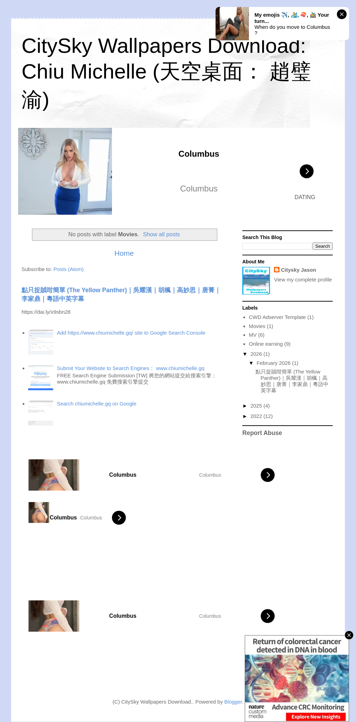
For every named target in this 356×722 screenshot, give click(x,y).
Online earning (266, 344)
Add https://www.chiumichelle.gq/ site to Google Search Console (131, 333)
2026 (257, 354)
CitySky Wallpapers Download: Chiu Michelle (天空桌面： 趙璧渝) (166, 72)
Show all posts (161, 234)
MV (253, 335)
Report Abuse (262, 432)
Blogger (233, 702)
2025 (257, 406)
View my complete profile (303, 279)
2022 (257, 416)
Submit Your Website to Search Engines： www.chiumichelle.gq (130, 368)
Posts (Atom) (69, 269)
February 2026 (274, 363)
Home (124, 253)
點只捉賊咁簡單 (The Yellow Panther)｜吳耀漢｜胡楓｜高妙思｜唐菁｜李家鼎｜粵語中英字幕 (292, 381)
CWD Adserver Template (277, 317)
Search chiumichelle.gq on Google (96, 404)
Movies (257, 326)
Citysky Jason (298, 270)
